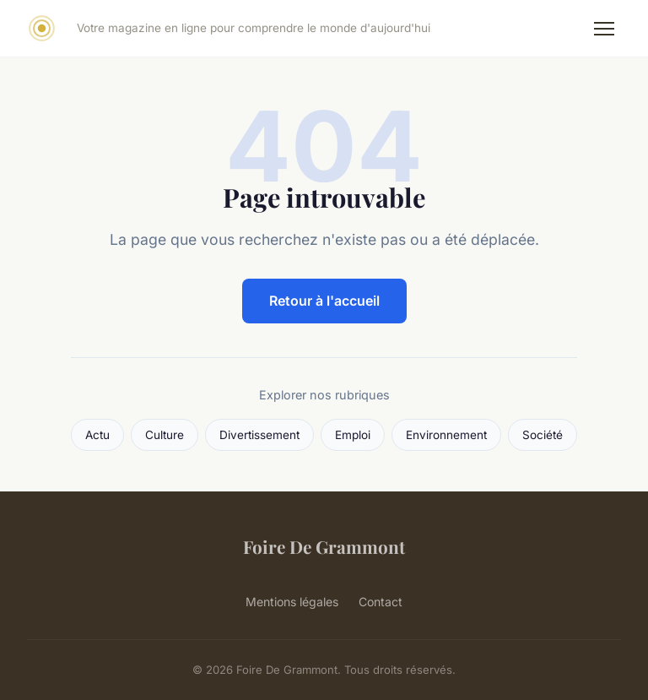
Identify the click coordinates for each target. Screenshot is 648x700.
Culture (164, 435)
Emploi (352, 435)
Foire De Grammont (324, 546)
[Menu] (604, 28)
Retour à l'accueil (324, 300)
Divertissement (259, 435)
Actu (97, 435)
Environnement (446, 435)
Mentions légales (292, 601)
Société (542, 435)
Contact (380, 601)
